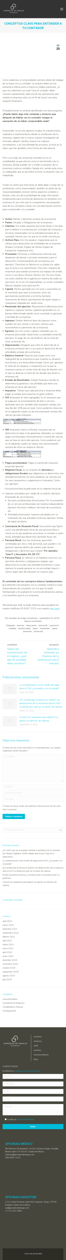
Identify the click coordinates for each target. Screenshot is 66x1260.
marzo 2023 (8, 925)
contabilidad (12, 628)
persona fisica (27, 631)
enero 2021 (8, 948)
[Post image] (10, 689)
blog (36, 1059)
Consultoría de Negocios (14, 1003)
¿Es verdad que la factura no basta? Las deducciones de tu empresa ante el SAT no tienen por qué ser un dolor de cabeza (40, 703)
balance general (31, 625)
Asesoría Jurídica (10, 999)
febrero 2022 (9, 936)
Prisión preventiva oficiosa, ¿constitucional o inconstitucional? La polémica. (31, 876)
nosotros (38, 1036)
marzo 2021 (8, 944)
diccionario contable (24, 628)
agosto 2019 (9, 975)
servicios (38, 1041)
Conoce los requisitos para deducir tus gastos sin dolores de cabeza (38, 719)
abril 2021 (7, 940)
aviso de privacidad (25, 1119)
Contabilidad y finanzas (13, 1006)
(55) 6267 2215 (12, 1157)
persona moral (38, 631)
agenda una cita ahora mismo (27, 1071)
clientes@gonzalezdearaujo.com (19, 1154)
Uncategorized (9, 1010)
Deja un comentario (33, 621)
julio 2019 (7, 979)
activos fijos (20, 625)
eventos (37, 1050)
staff (36, 1045)
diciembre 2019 (10, 960)
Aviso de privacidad (33, 1253)
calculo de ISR (43, 625)
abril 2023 (7, 921)
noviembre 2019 (10, 964)
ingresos (54, 628)
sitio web (55, 608)
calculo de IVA (54, 625)
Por (21, 618)
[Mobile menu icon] (61, 9)
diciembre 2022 (10, 929)
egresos (35, 628)
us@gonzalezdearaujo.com (17, 1207)
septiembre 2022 (11, 932)
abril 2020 (7, 952)
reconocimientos (41, 1054)
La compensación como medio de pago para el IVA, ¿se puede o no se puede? (39, 686)
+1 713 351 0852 (13, 1210)
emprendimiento (45, 628)
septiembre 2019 (11, 971)
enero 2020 (8, 956)
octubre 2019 (9, 967)
